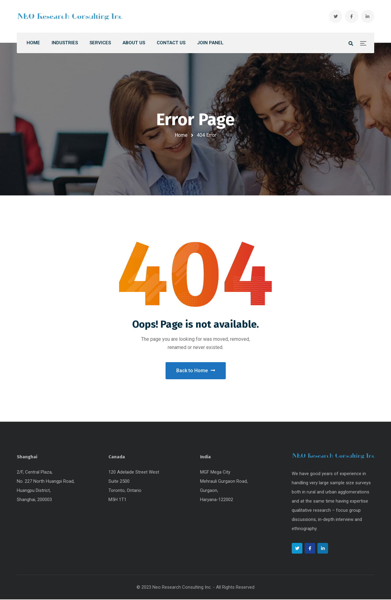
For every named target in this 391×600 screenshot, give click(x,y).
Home (181, 135)
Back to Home (195, 371)
